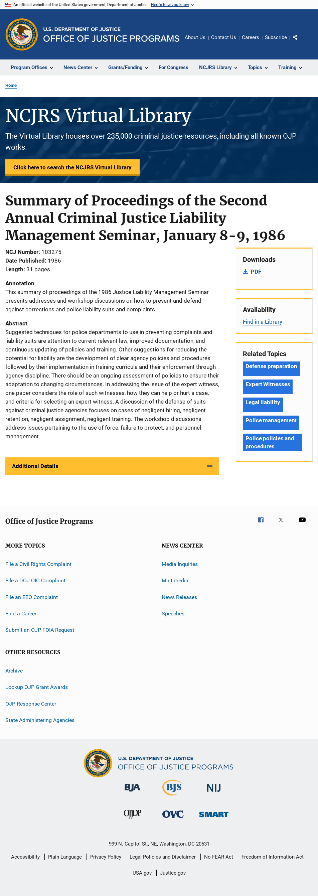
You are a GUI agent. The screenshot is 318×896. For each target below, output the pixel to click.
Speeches (173, 613)
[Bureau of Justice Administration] (132, 793)
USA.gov (142, 873)
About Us (195, 37)
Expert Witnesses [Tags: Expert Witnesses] (268, 384)
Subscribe (276, 37)
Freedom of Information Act (273, 857)
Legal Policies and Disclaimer (163, 857)
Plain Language (65, 857)
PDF (256, 271)
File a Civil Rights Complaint (38, 564)
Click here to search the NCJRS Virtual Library (72, 167)
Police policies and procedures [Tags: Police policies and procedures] (270, 442)
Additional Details (35, 466)
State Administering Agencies (39, 720)
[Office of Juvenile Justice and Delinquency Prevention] (132, 820)
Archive (14, 670)
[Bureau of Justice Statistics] (173, 797)
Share (301, 42)
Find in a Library (262, 321)
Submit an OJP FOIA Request (39, 630)
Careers (250, 37)
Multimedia (175, 580)
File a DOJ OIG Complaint (35, 580)
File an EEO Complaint (31, 597)
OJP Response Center (30, 703)
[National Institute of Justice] (213, 793)
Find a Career (20, 613)
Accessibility (25, 857)
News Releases (179, 597)
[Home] (111, 34)
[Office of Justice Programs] (21, 34)
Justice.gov (173, 873)
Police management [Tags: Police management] (271, 420)
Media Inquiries (180, 564)
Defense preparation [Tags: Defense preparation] (271, 366)
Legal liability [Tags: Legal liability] (263, 402)
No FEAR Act (218, 857)
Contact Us (223, 37)
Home (11, 85)
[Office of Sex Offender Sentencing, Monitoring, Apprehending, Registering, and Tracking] (213, 818)
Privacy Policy (105, 857)
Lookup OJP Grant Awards (36, 687)
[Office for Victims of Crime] (173, 819)
